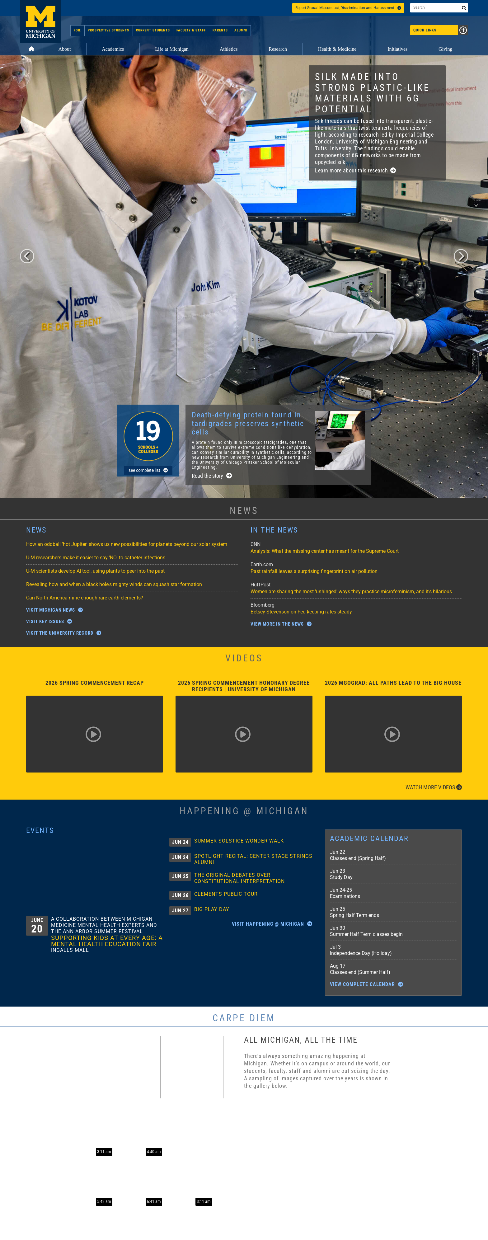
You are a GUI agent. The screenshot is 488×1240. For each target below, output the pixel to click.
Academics (113, 49)
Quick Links (440, 30)
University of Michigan (40, 21)
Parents (220, 30)
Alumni (240, 30)
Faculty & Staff (191, 30)
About (64, 49)
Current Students (153, 30)
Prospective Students (108, 30)
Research (278, 49)
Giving (445, 49)
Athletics (229, 49)
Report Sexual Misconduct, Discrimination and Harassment (348, 8)
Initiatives (397, 49)
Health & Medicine (337, 49)
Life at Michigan (172, 49)
